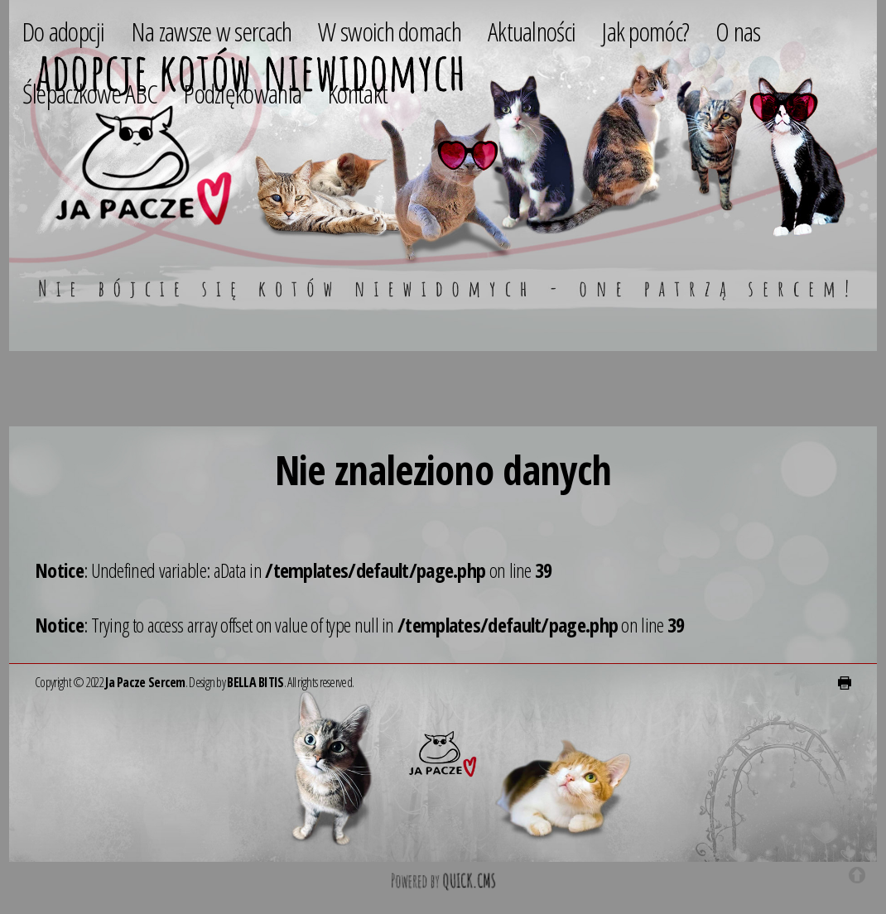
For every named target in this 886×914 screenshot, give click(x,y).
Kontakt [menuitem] (358, 93)
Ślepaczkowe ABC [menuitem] (90, 93)
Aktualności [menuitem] (531, 31)
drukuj (844, 683)
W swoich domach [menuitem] (389, 31)
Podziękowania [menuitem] (242, 93)
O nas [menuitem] (738, 31)
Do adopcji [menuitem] (63, 31)
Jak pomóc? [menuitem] (645, 31)
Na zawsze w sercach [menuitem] (212, 31)
